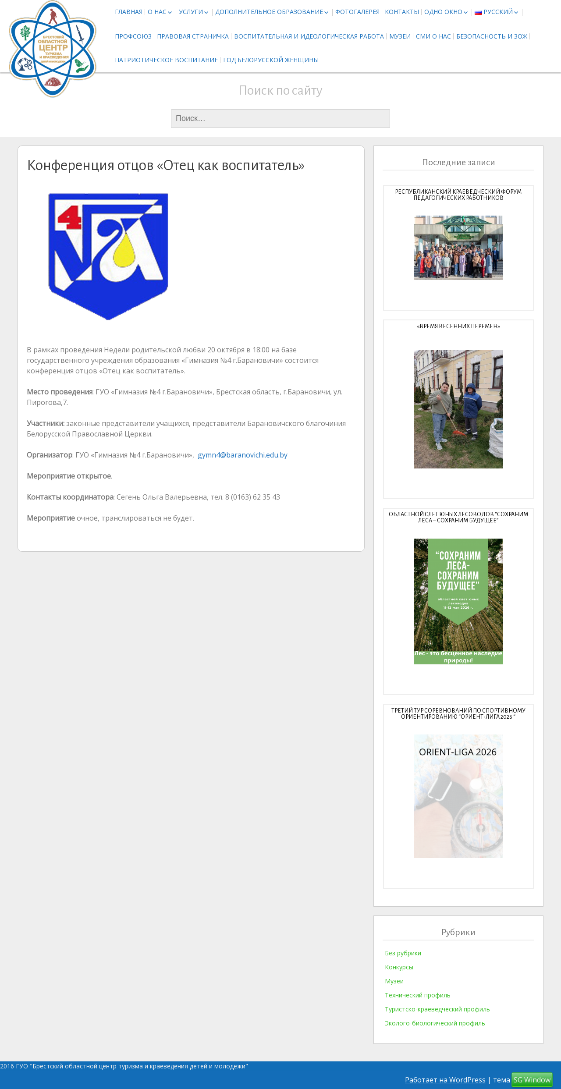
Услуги (191, 11)
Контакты (402, 11)
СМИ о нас (433, 36)
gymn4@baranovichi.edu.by (243, 455)
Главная (128, 11)
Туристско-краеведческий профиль (437, 1009)
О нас (157, 11)
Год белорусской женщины (271, 60)
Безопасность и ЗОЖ (491, 36)
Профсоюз (133, 36)
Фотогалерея (357, 11)
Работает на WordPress (445, 1080)
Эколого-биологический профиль (435, 1023)
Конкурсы (399, 967)
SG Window (532, 1080)
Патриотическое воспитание (166, 60)
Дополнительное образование (269, 11)
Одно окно (443, 11)
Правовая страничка (193, 36)
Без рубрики (403, 953)
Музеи (400, 36)
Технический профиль (418, 995)
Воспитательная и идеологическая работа (309, 36)
